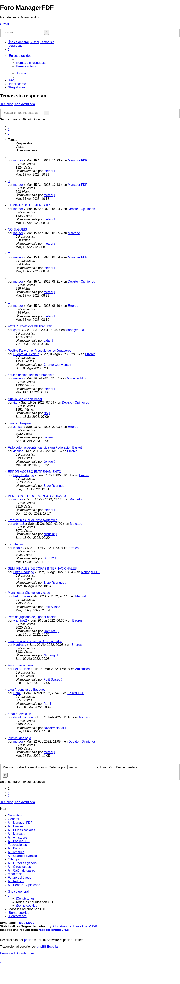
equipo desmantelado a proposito (31, 374)
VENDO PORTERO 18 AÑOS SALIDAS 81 (38, 496)
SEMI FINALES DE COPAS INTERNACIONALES (42, 568)
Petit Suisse (21, 596)
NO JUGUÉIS (17, 229)
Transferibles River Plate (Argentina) (33, 520)
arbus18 (19, 523)
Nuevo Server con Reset (25, 399)
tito (15, 402)
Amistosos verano (20, 665)
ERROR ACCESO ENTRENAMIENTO (34, 471)
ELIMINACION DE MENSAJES (29, 205)
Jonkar (18, 426)
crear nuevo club (19, 713)
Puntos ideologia (19, 738)
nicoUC (18, 548)
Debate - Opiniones (81, 209)
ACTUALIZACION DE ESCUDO (30, 326)
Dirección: (119, 767)
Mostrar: (25, 767)
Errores (73, 305)
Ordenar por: (74, 767)
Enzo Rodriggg (23, 475)
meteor (18, 160)
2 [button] (9, 129)
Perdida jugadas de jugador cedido (32, 617)
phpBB (29, 940)
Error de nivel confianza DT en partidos (35, 641)
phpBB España (47, 946)
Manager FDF (77, 160)
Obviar (4, 24)
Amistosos (82, 669)
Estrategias (16, 544)
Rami (17, 693)
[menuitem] (8, 49)
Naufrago (19, 644)
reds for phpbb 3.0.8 (54, 929)
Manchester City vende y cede (29, 592)
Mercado (74, 233)
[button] (8, 133)
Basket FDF (75, 693)
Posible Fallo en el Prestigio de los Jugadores (39, 350)
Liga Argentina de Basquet (26, 689)
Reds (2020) (26, 922)
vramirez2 (20, 620)
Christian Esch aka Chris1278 (75, 926)
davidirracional (23, 717)
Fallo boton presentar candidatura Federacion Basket (45, 447)
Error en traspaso (20, 423)
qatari (17, 330)
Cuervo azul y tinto (26, 354)
